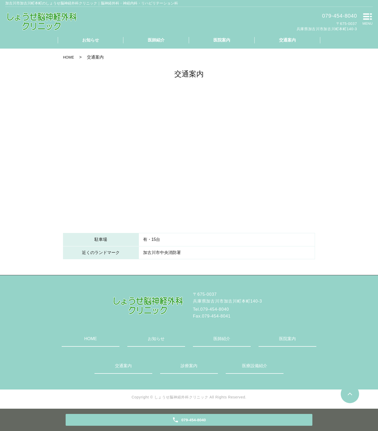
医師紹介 (156, 40)
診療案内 (189, 366)
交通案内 (287, 40)
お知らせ (90, 40)
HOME (68, 57)
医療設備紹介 (254, 366)
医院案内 (221, 40)
